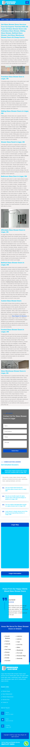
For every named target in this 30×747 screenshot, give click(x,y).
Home (2, 19)
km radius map (15, 547)
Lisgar (7, 19)
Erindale (7, 657)
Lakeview (19, 639)
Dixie (6, 646)
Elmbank (7, 652)
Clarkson (7, 641)
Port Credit (19, 653)
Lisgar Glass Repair (19, 734)
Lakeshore (19, 636)
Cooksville (7, 643)
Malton (18, 647)
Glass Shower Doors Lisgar (16, 19)
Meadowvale (20, 650)
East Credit (8, 649)
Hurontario (7, 660)
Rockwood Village (21, 655)
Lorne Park (19, 644)
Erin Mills (7, 655)
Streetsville (19, 658)
